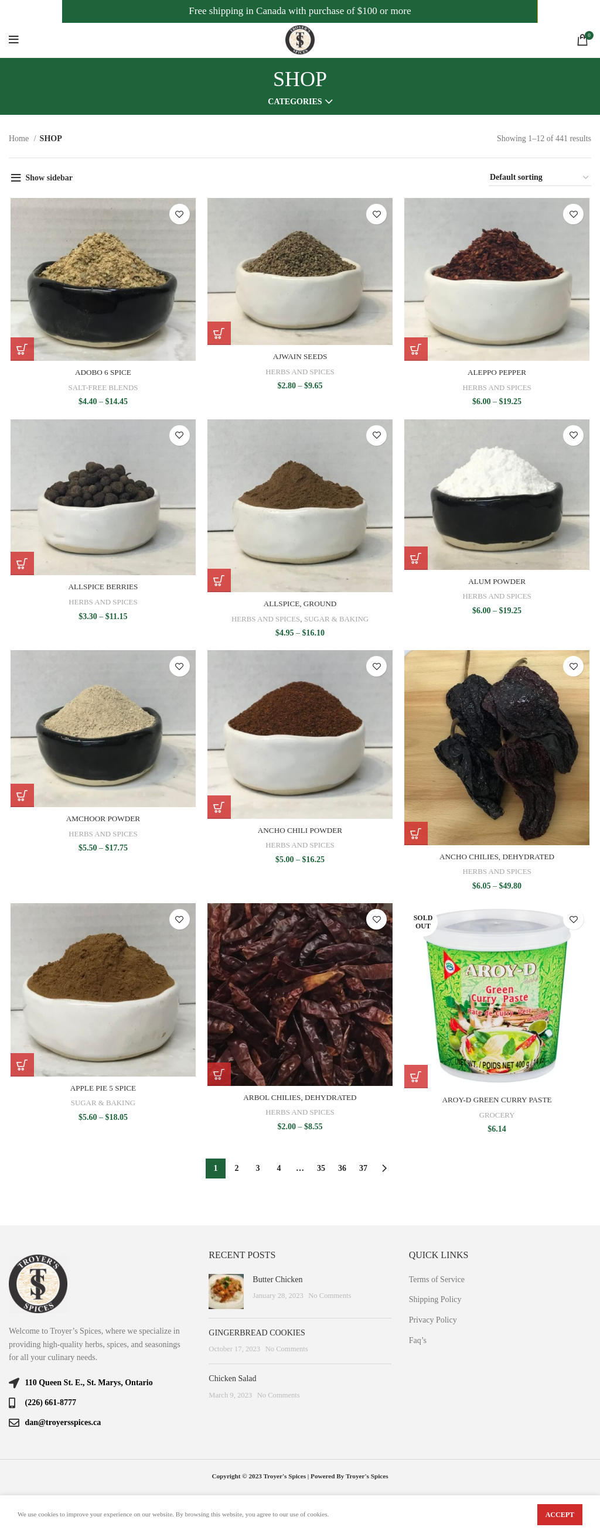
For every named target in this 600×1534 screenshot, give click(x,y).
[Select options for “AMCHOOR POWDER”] (20, 797)
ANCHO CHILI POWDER (300, 832)
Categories (295, 102)
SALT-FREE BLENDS (102, 388)
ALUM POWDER (498, 583)
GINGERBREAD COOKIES (257, 1332)
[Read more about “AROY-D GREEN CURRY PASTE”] (416, 1080)
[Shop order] (540, 178)
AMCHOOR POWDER (102, 820)
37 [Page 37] (363, 1168)
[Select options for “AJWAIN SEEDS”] (218, 334)
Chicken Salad (232, 1378)
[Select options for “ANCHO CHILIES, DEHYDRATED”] (416, 836)
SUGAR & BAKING (337, 620)
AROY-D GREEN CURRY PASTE (498, 1103)
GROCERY (498, 1118)
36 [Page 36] (342, 1168)
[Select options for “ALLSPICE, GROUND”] (218, 582)
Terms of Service (437, 1279)
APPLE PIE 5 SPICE (102, 1091)
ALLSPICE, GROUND (300, 605)
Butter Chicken (277, 1279)
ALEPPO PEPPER (498, 373)
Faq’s (418, 1340)
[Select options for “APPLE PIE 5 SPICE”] (20, 1068)
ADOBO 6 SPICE (102, 373)
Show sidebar (49, 177)
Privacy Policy (433, 1320)
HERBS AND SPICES (299, 372)
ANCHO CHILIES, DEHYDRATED (498, 859)
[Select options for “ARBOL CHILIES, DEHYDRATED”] (218, 1077)
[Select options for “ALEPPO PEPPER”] (416, 350)
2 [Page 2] (237, 1168)
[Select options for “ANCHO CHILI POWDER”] (218, 809)
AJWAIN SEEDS (300, 357)
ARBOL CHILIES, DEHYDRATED (300, 1100)
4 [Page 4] (279, 1168)
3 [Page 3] (258, 1168)
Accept (560, 1515)
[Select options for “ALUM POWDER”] (416, 560)
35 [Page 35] (321, 1168)
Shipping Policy (435, 1300)
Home (20, 138)
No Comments (329, 1296)
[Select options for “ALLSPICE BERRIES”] (20, 565)
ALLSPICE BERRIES (102, 588)
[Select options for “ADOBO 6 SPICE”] (20, 350)
